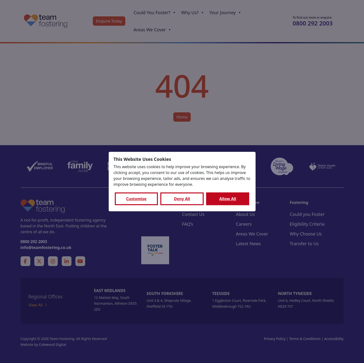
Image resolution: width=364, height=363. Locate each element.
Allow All (227, 198)
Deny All (182, 198)
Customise (136, 198)
